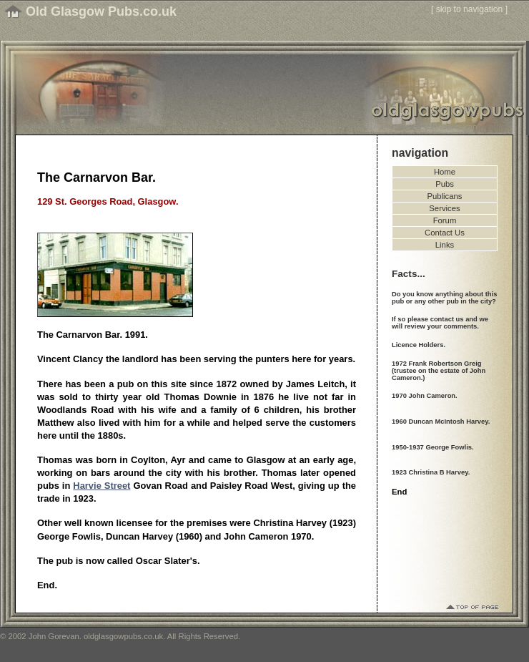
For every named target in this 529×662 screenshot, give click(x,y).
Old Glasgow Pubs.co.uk (101, 11)
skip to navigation (469, 9)
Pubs (444, 184)
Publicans (445, 196)
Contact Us (445, 232)
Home (444, 171)
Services (444, 208)
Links (444, 244)
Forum (445, 220)
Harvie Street (101, 485)
